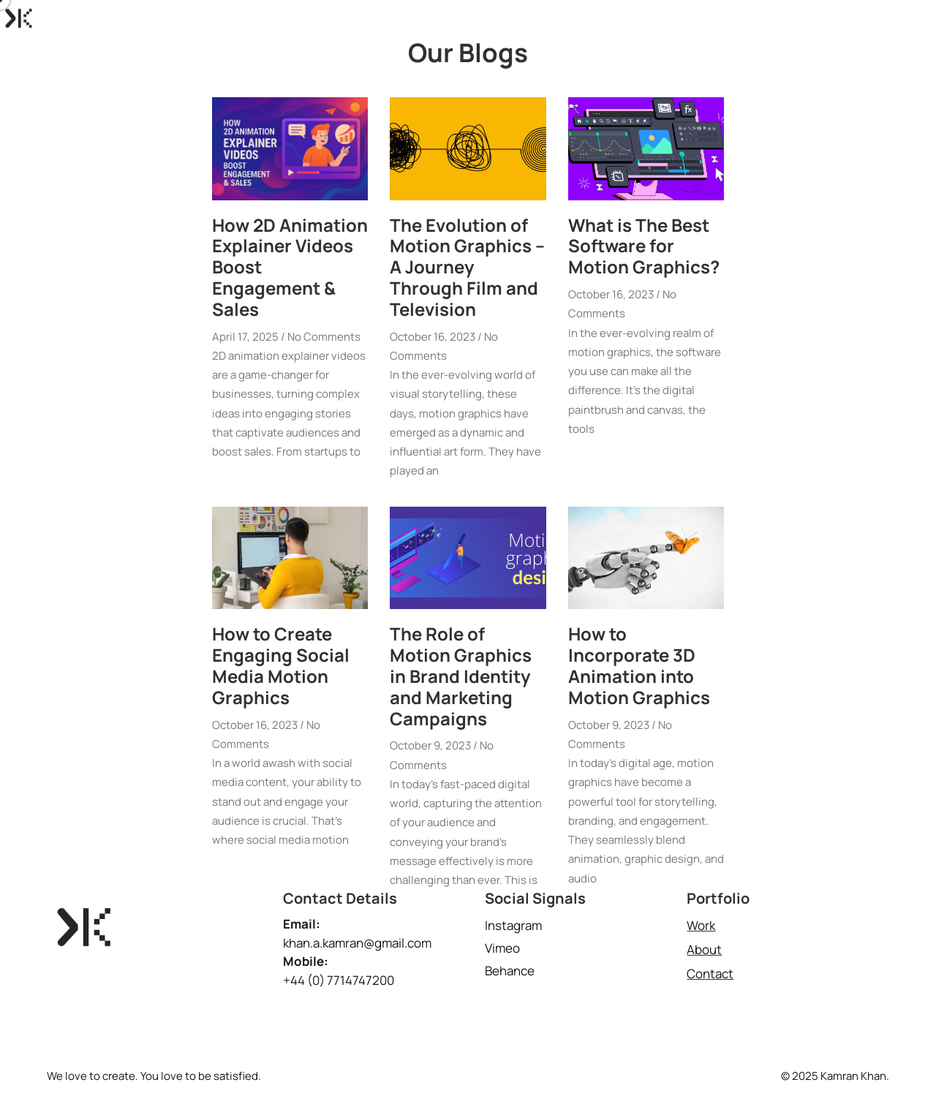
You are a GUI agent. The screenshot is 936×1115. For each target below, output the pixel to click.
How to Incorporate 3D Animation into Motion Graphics (639, 664)
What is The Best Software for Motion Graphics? (644, 245)
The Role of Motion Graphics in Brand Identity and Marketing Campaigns (461, 675)
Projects (721, 18)
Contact (850, 18)
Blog (910, 18)
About (786, 18)
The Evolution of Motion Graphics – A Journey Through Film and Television (467, 266)
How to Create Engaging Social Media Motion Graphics (281, 664)
